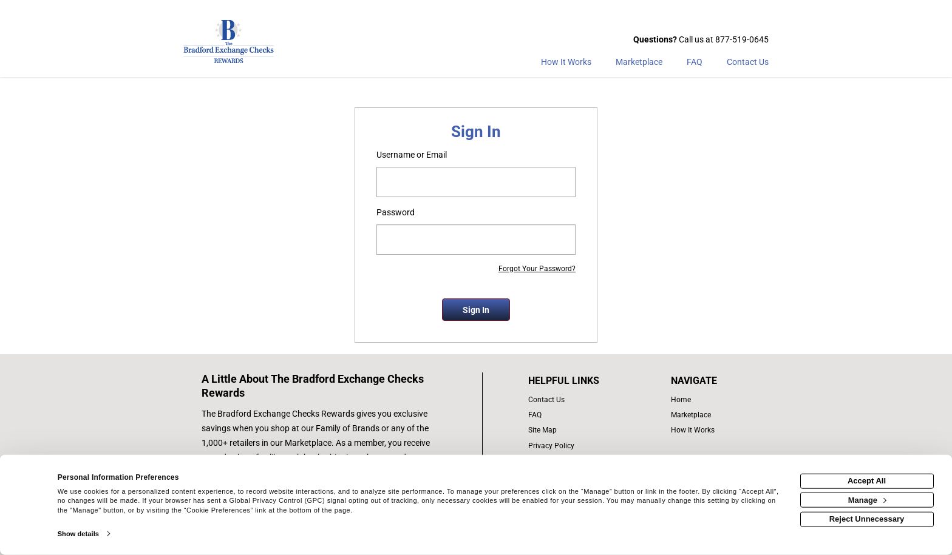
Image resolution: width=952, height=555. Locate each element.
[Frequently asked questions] (695, 64)
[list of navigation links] (696, 400)
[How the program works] (566, 64)
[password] (476, 239)
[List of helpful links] (576, 380)
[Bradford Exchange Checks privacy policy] (576, 446)
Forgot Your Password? (537, 268)
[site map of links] (576, 430)
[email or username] (476, 182)
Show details (78, 533)
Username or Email (411, 155)
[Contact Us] (748, 64)
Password (395, 212)
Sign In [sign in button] (476, 310)
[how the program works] (696, 430)
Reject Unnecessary (867, 518)
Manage (867, 499)
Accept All (867, 480)
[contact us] (576, 400)
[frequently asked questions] (576, 415)
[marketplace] (639, 64)
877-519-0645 (742, 39)
